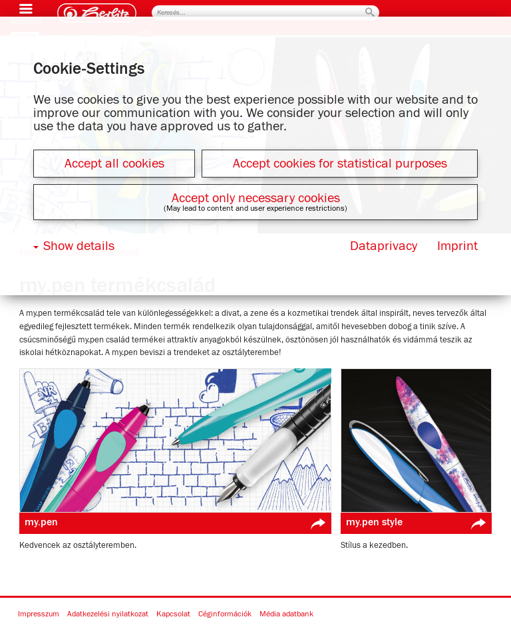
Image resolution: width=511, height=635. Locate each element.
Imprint (457, 246)
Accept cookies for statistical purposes (340, 163)
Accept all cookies (114, 163)
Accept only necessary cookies (256, 198)
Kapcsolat (173, 614)
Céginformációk (225, 614)
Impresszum (38, 614)
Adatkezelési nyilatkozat (107, 614)
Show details (78, 246)
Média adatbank (286, 614)
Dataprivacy (383, 246)
